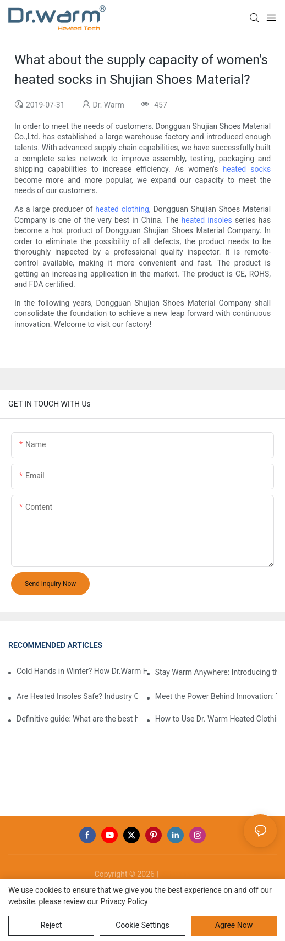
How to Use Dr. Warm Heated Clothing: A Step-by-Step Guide (216, 718)
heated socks (247, 169)
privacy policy (124, 901)
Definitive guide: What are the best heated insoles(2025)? (77, 718)
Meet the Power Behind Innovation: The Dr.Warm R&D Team (216, 696)
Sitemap (175, 874)
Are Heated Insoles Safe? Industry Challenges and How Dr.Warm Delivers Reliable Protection (77, 696)
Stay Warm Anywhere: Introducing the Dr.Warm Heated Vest (216, 672)
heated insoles (207, 220)
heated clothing (122, 209)
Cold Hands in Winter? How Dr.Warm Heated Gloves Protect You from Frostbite (82, 671)
